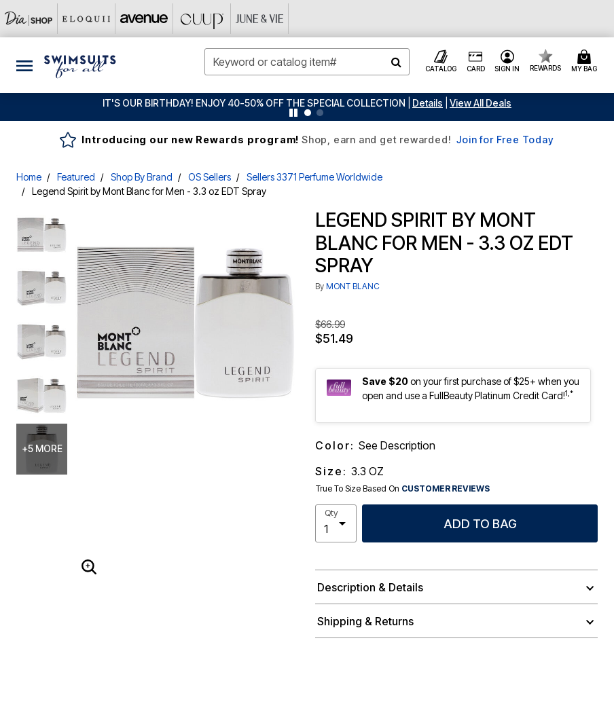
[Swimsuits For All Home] (80, 65)
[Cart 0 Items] (586, 62)
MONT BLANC (353, 286)
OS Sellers (209, 177)
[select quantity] (336, 523)
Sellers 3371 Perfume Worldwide (314, 177)
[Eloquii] (86, 18)
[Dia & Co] (29, 18)
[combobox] (306, 61)
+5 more (42, 448)
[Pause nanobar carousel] (293, 112)
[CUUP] (202, 18)
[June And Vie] (260, 18)
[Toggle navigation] (24, 65)
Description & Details (370, 587)
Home (28, 177)
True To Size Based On (403, 489)
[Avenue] (144, 18)
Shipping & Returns (365, 621)
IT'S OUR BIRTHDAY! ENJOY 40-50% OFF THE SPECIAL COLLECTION (254, 103)
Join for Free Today (505, 139)
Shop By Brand (142, 177)
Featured (76, 177)
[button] (427, 103)
